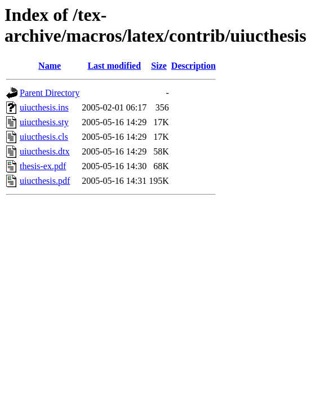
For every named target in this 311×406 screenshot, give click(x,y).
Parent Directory (49, 93)
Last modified (114, 65)
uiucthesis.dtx (44, 151)
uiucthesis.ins (44, 107)
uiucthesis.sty (44, 122)
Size (159, 65)
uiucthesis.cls (44, 137)
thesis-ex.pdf (43, 166)
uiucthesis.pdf (45, 181)
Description (193, 65)
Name (49, 65)
